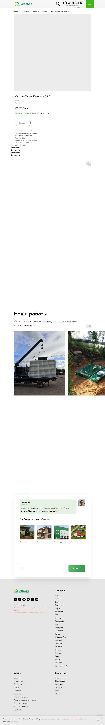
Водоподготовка (20, 697)
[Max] (24, 599)
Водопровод (19, 684)
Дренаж (17, 694)
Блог (57, 690)
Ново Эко (59, 618)
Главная (16, 11)
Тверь (45, 11)
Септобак (59, 630)
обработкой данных (79, 719)
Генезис (58, 646)
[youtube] (15, 599)
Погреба (17, 687)
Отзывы (58, 687)
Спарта (58, 650)
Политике (14, 721)
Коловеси (59, 611)
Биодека (58, 640)
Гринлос (58, 662)
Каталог (26, 11)
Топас (57, 634)
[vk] (28, 599)
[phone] (32, 599)
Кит (56, 614)
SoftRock (17, 710)
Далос (57, 602)
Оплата (58, 694)
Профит (58, 653)
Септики (36, 11)
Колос (57, 598)
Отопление (18, 681)
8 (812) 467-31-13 (72, 2)
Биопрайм (59, 627)
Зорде (57, 608)
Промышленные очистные (25, 700)
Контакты (59, 684)
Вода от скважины (21, 706)
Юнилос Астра (61, 637)
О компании (60, 681)
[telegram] (19, 599)
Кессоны (17, 690)
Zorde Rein (59, 605)
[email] (36, 599)
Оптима (58, 643)
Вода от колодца (21, 703)
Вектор (58, 656)
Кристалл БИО (61, 666)
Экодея (58, 595)
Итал (57, 624)
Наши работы (61, 678)
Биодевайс (59, 621)
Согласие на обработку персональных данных (30, 613)
